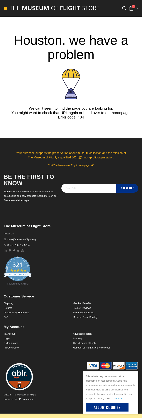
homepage (121, 113)
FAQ (6, 317)
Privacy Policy (11, 347)
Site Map (77, 338)
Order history (11, 343)
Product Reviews (82, 308)
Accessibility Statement (16, 312)
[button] (19, 376)
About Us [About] (9, 233)
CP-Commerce (25, 399)
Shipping (8, 303)
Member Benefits (82, 303)
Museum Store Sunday (85, 317)
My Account (10, 333)
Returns (8, 308)
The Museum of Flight (84, 343)
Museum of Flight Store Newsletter (91, 347)
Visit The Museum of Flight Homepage (71, 165)
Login (7, 338)
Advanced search (82, 333)
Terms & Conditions (83, 312)
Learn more (117, 398)
